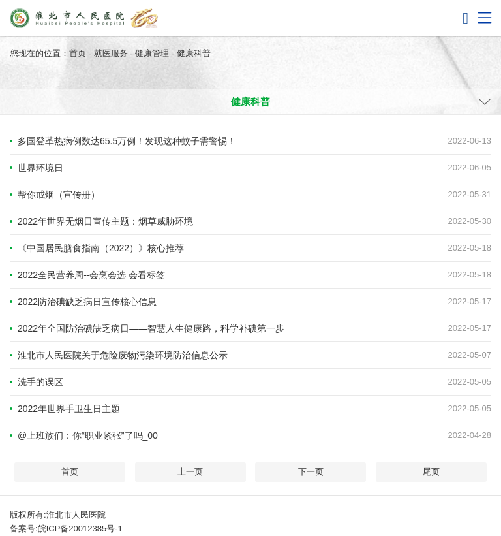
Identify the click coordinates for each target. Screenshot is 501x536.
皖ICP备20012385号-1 (80, 528)
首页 (77, 53)
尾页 (431, 472)
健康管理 (152, 53)
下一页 (311, 472)
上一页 (190, 472)
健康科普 (194, 53)
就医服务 (111, 53)
